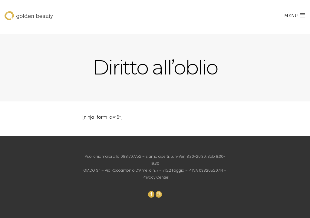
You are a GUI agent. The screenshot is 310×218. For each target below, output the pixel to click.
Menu (294, 15)
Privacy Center (155, 177)
